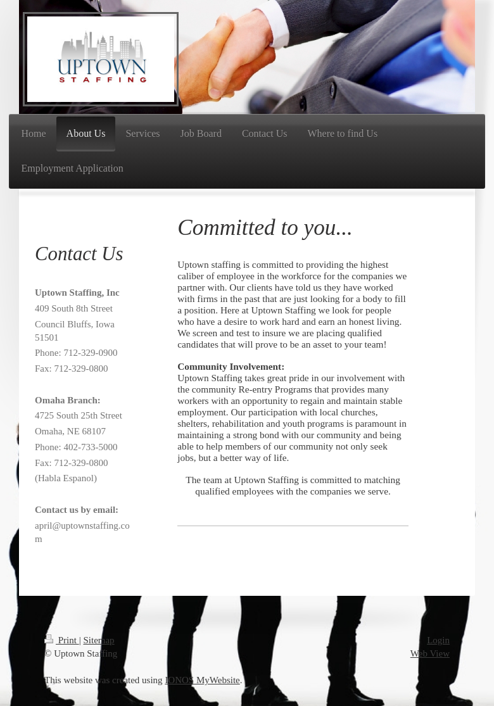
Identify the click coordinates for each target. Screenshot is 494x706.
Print (61, 640)
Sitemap (98, 640)
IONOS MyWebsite (202, 680)
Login (438, 640)
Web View (430, 653)
